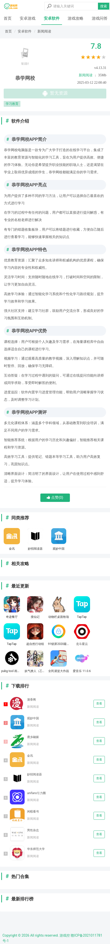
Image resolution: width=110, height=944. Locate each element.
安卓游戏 (27, 18)
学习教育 (12, 104)
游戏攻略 (75, 18)
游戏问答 (100, 18)
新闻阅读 (44, 31)
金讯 (30, 755)
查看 (99, 703)
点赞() (55, 497)
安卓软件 (52, 18)
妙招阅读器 (34, 774)
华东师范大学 (36, 849)
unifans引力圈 (36, 793)
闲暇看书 (33, 811)
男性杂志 (33, 830)
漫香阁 (31, 699)
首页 (8, 18)
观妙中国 (33, 718)
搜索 (103, 6)
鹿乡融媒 (33, 737)
